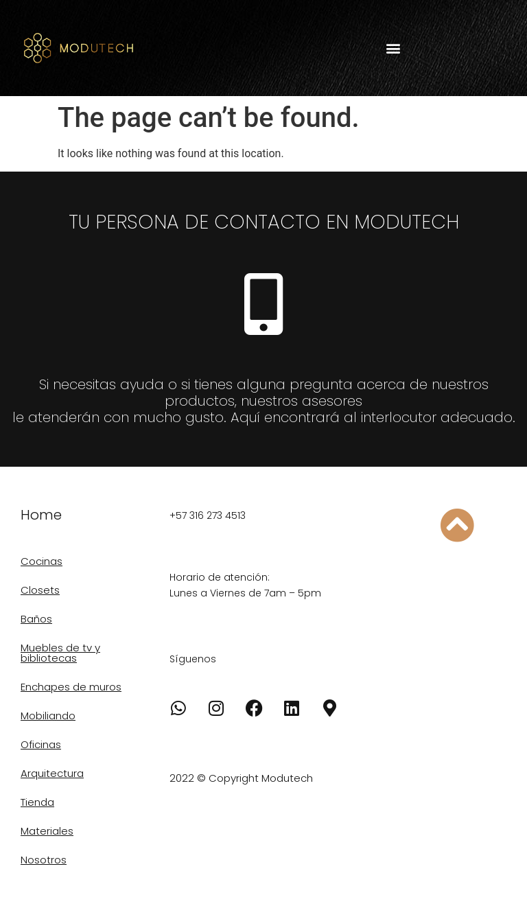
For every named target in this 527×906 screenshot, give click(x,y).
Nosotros (44, 859)
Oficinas (41, 744)
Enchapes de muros (71, 687)
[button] (393, 48)
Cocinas (41, 561)
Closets (40, 590)
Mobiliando (48, 715)
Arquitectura (52, 773)
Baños (36, 619)
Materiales (47, 831)
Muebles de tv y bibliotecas (60, 652)
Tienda (37, 802)
